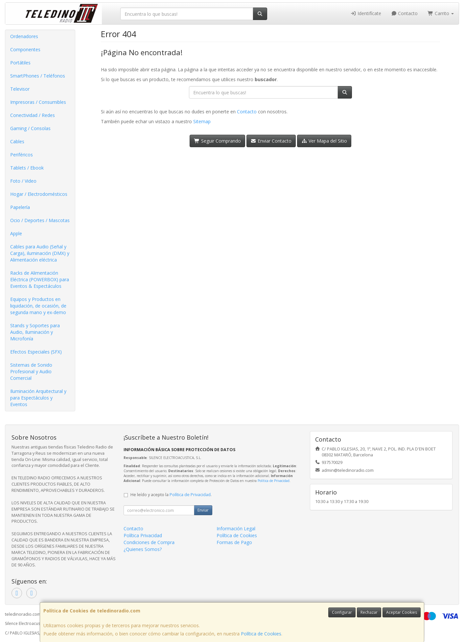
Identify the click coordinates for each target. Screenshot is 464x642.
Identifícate (365, 13)
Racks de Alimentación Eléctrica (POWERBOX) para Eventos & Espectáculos (39, 279)
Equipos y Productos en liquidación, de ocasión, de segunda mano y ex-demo (38, 305)
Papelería (20, 207)
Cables (17, 141)
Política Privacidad (143, 535)
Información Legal (236, 528)
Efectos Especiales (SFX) (36, 352)
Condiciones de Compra (149, 542)
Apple (16, 233)
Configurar (342, 612)
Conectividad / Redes (32, 115)
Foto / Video (23, 181)
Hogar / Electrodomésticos (38, 194)
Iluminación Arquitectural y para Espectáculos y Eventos (38, 397)
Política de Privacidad (274, 480)
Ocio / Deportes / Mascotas (40, 220)
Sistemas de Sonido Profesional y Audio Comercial (31, 371)
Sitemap (202, 121)
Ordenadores (24, 36)
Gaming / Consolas (30, 128)
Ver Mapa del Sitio (324, 141)
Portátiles (20, 62)
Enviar (203, 510)
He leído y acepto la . (171, 494)
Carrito (441, 13)
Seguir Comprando (217, 141)
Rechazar (369, 612)
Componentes (25, 49)
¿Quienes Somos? (143, 549)
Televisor (20, 89)
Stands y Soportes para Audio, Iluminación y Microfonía (35, 332)
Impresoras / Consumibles (38, 102)
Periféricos (21, 154)
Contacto (404, 13)
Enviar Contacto (271, 141)
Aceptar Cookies (401, 612)
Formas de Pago (234, 542)
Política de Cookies (261, 634)
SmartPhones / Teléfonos (37, 76)
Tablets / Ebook (27, 168)
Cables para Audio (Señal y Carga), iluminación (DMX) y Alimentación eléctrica (39, 253)
